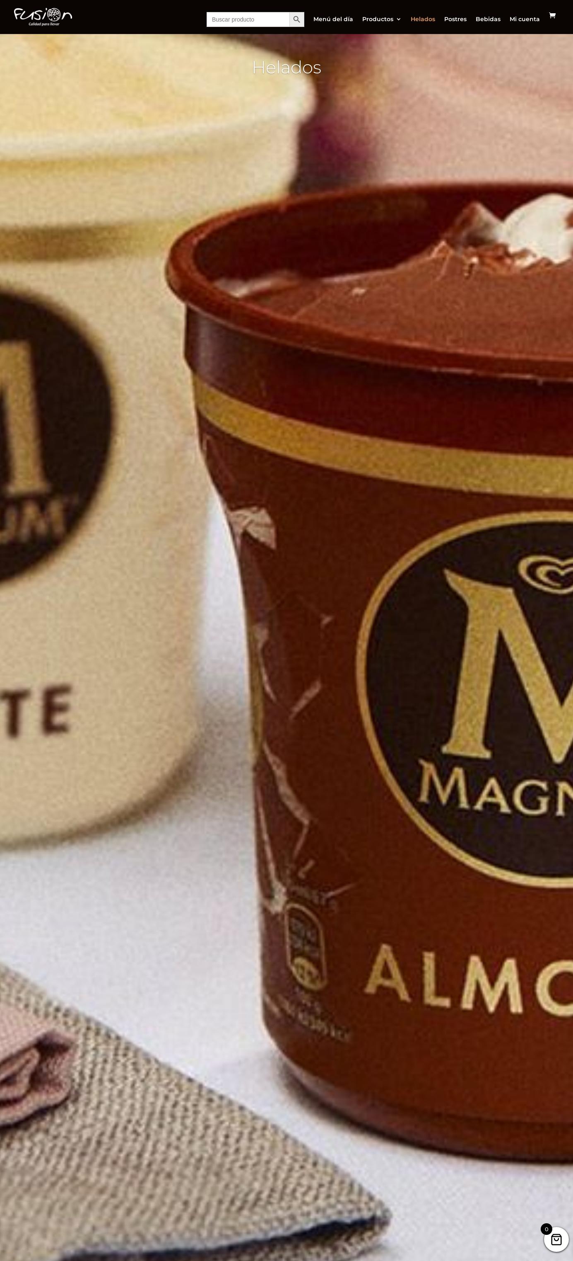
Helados (423, 19)
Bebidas (488, 19)
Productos (377, 19)
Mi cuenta (525, 19)
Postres (455, 19)
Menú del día (333, 19)
